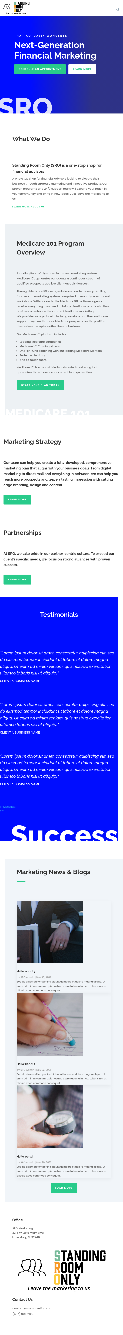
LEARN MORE (82, 69)
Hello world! (25, 1156)
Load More (64, 1188)
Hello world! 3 (26, 971)
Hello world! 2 (26, 1064)
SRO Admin (27, 977)
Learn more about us (28, 206)
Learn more (17, 499)
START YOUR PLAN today (40, 385)
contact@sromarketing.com (32, 1308)
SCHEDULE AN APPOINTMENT (40, 69)
